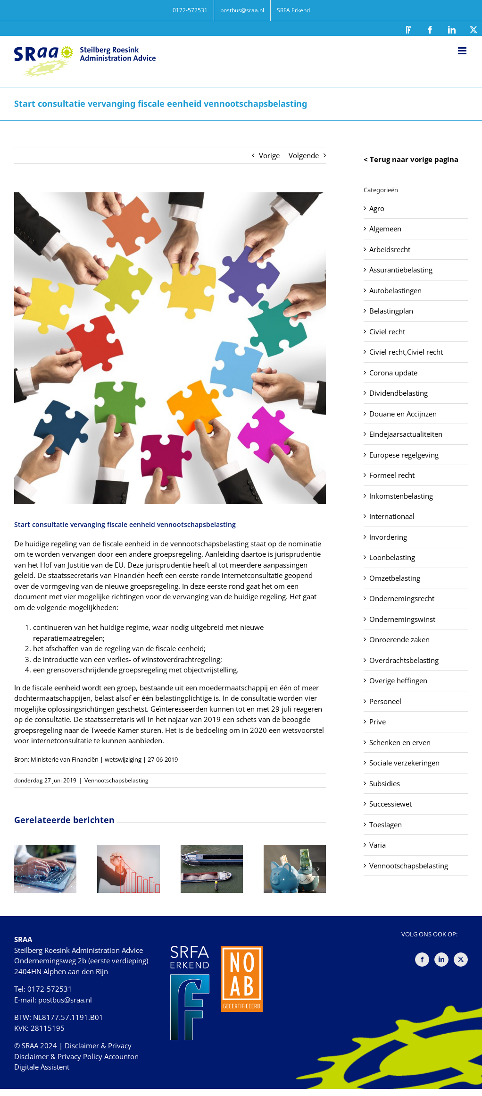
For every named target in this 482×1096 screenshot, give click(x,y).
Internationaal (392, 516)
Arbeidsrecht (389, 249)
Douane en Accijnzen (403, 413)
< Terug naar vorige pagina (411, 159)
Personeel (385, 701)
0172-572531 (49, 989)
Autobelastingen (395, 290)
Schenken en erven (400, 742)
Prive (377, 721)
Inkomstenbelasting (401, 496)
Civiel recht (387, 331)
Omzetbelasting (394, 578)
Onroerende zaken (399, 639)
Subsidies (384, 783)
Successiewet (390, 803)
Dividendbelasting (398, 393)
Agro (376, 208)
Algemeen (385, 228)
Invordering (388, 537)
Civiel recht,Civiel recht (406, 352)
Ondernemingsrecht (401, 598)
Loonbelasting (392, 557)
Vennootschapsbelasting (116, 780)
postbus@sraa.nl (65, 999)
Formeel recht (392, 475)
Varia (377, 845)
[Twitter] (461, 959)
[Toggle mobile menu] (463, 51)
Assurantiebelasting (400, 269)
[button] (21, 869)
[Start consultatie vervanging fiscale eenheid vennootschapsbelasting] (170, 348)
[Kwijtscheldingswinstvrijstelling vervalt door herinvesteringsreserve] (212, 849)
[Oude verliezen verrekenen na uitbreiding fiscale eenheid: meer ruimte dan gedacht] (128, 849)
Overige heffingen (398, 680)
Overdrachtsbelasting (404, 660)
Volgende (304, 155)
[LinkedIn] (441, 959)
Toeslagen (385, 824)
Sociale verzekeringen (404, 762)
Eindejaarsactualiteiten (405, 434)
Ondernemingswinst (402, 619)
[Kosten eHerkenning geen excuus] (45, 849)
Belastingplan (391, 310)
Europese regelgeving (404, 454)
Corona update (393, 372)
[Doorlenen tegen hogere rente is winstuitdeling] (295, 849)
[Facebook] (422, 959)
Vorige (269, 155)
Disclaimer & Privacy (98, 1045)
